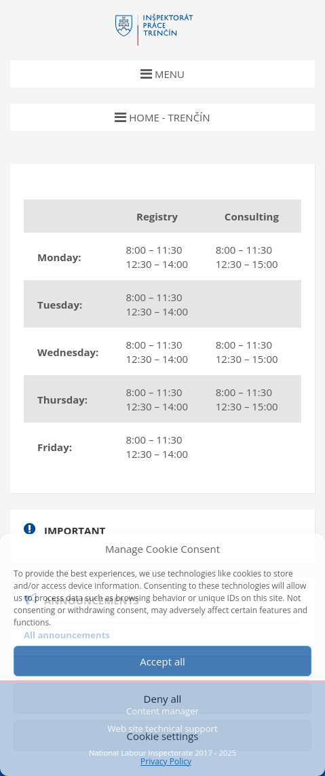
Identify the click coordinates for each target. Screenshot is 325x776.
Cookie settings (162, 736)
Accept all (162, 661)
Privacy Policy (165, 762)
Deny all (163, 698)
